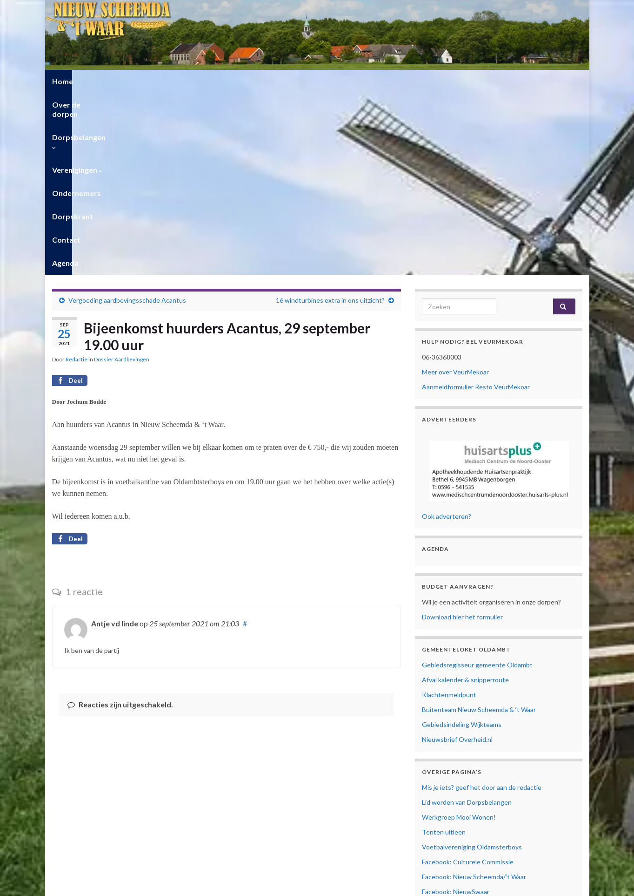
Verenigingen (255, 81)
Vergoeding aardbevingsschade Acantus (127, 118)
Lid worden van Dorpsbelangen (467, 620)
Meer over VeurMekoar (455, 190)
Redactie (76, 177)
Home (62, 81)
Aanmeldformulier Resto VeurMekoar (476, 205)
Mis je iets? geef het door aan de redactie (481, 606)
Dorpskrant (378, 81)
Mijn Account (441, 804)
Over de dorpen (115, 81)
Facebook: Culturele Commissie (468, 680)
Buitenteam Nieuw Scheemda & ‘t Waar (479, 528)
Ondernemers (319, 81)
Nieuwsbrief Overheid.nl (457, 558)
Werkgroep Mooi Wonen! (459, 635)
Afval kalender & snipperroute (465, 498)
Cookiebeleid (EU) (448, 789)
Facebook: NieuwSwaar (455, 710)
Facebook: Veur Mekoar (456, 725)
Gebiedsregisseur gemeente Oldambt (477, 483)
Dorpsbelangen (186, 81)
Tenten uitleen (444, 650)
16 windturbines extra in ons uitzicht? (330, 118)
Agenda (469, 81)
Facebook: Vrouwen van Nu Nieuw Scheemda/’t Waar (498, 740)
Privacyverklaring (446, 778)
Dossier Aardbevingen (121, 177)
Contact (428, 81)
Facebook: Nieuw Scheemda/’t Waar (474, 695)
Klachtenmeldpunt (449, 513)
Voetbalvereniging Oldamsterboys (472, 665)
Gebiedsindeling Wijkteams (461, 543)
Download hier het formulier (462, 435)
